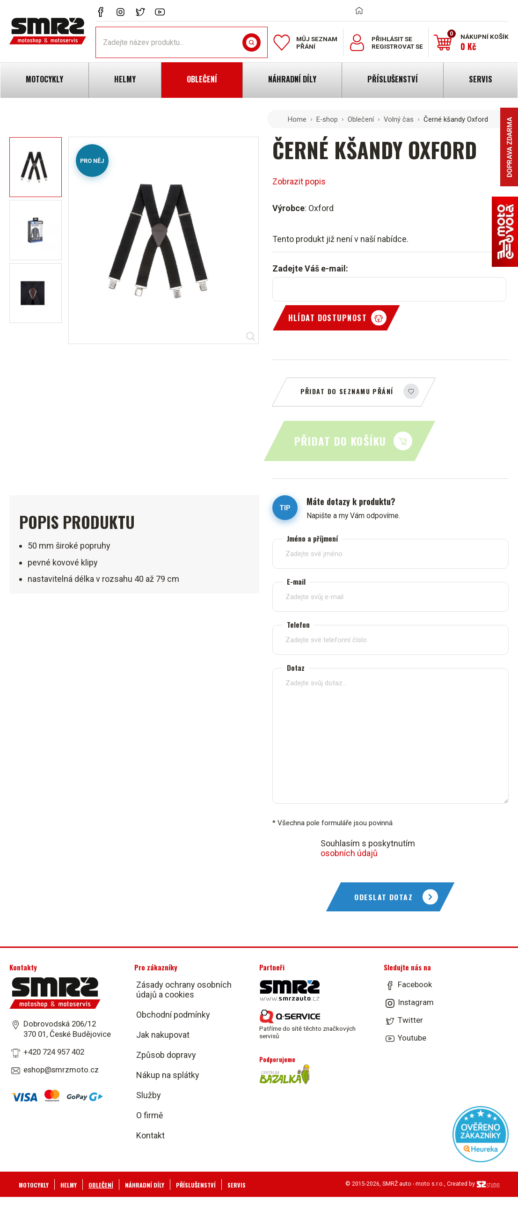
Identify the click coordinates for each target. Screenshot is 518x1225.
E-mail (296, 582)
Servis (236, 1185)
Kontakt (150, 1135)
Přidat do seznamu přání (347, 391)
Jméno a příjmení (312, 538)
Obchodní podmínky (173, 1015)
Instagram (416, 1002)
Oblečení (361, 119)
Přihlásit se (392, 39)
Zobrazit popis (299, 181)
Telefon (298, 625)
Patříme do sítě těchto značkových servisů (307, 1025)
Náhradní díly (144, 1185)
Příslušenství (196, 1185)
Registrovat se (397, 46)
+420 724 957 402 (53, 1051)
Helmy (68, 1185)
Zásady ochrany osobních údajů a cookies (184, 989)
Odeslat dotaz (383, 896)
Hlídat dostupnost (327, 317)
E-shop (327, 119)
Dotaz (296, 668)
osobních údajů (349, 853)
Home (297, 119)
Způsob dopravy (166, 1055)
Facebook (415, 984)
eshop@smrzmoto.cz (61, 1069)
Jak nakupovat (163, 1035)
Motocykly (34, 1185)
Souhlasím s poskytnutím (368, 848)
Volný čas (399, 119)
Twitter (410, 1020)
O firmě (149, 1115)
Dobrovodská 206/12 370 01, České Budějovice (67, 1029)
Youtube (412, 1037)
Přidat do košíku (340, 441)
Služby (148, 1095)
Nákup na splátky (167, 1075)
